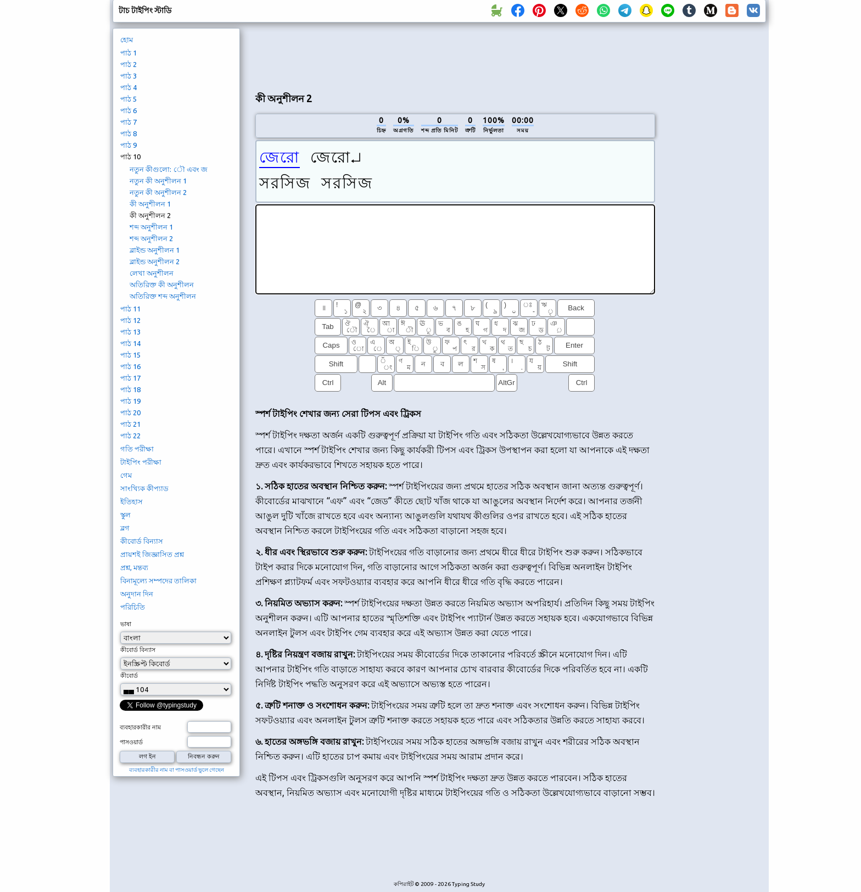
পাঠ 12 (130, 320)
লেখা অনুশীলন (152, 273)
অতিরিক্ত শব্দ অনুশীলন (163, 296)
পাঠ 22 (130, 435)
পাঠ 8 (128, 133)
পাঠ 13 (130, 332)
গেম (126, 475)
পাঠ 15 (130, 355)
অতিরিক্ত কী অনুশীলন (162, 284)
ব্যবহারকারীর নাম (140, 727)
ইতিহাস (131, 501)
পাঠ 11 (130, 309)
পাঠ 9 (128, 145)
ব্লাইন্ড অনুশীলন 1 (155, 250)
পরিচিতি (132, 607)
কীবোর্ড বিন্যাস (141, 541)
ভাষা (125, 624)
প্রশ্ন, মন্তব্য (134, 567)
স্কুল (125, 515)
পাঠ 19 (130, 401)
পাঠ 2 (128, 64)
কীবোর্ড (129, 675)
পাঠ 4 (128, 87)
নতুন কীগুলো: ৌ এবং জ (169, 169)
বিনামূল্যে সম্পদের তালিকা (158, 580)
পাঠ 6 (128, 110)
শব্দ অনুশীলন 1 (151, 227)
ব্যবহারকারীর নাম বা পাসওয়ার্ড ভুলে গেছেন (176, 770)
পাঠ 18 (130, 389)
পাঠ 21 (130, 424)
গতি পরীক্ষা (137, 449)
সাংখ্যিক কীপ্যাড (144, 488)
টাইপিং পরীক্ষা (140, 462)
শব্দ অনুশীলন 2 (151, 238)
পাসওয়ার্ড (131, 742)
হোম (126, 39)
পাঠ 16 (130, 366)
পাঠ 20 (130, 412)
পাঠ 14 (130, 343)
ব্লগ (125, 528)
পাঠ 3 (128, 76)
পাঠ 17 (130, 378)
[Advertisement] (455, 55)
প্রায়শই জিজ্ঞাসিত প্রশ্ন (152, 554)
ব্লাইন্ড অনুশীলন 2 (155, 261)
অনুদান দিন (136, 594)
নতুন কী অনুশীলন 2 (158, 192)
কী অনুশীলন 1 (150, 204)
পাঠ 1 (128, 53)
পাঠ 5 (128, 99)
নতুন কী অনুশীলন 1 (158, 181)
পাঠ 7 (128, 122)
